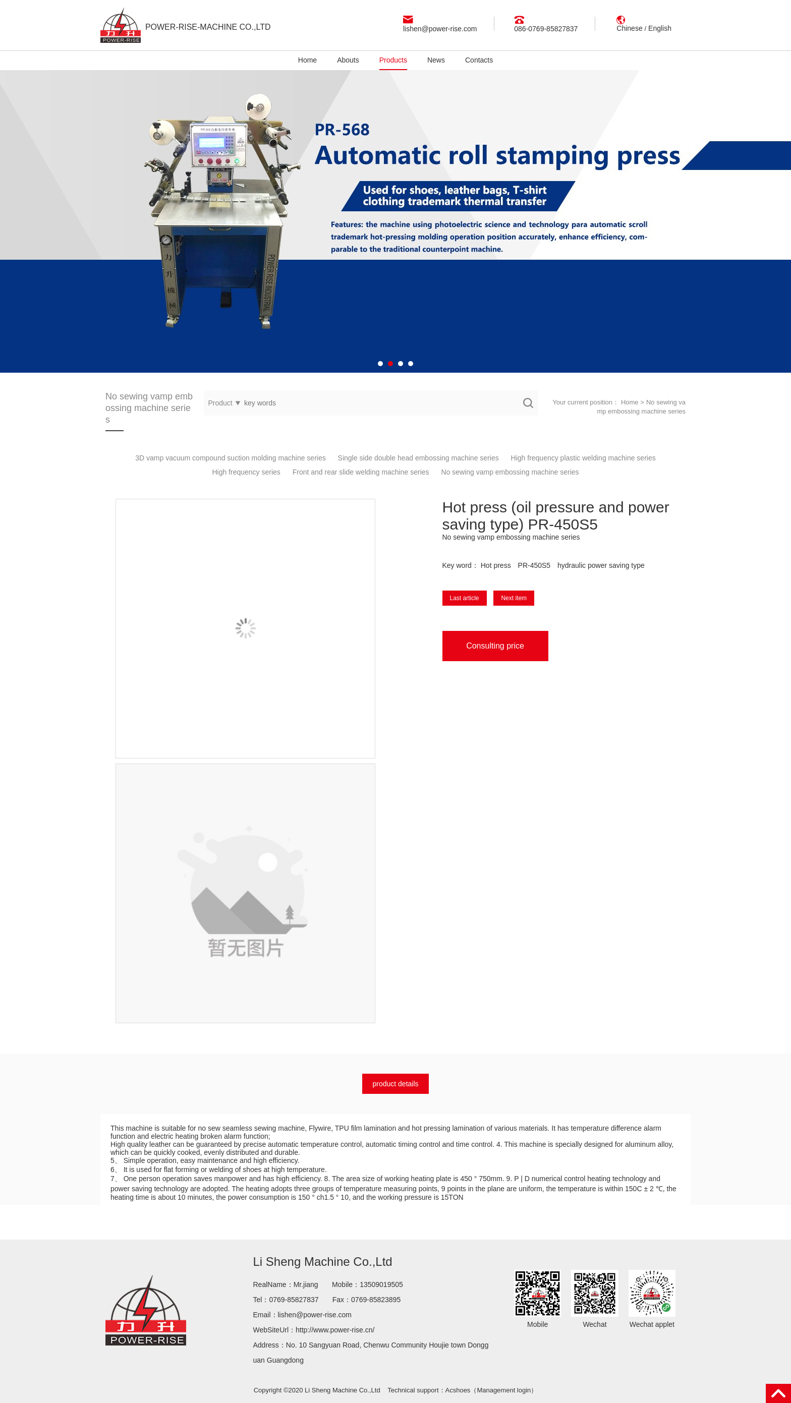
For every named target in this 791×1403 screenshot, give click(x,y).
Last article (464, 598)
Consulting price (495, 645)
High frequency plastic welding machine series (583, 458)
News (436, 60)
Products (393, 60)
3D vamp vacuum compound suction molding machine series (230, 458)
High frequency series (246, 472)
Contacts (479, 60)
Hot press (496, 565)
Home (307, 60)
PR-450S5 (534, 565)
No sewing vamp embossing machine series (510, 472)
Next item (514, 598)
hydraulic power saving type (601, 565)
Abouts (348, 60)
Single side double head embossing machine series (418, 458)
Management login (504, 1390)
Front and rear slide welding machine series (361, 472)
